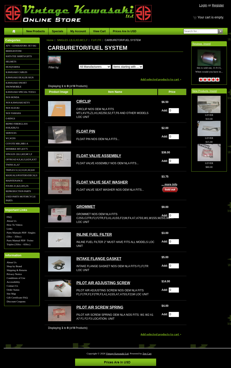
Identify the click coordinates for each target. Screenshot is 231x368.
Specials (57, 31)
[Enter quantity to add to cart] (174, 110)
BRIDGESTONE (14, 51)
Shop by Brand (14, 266)
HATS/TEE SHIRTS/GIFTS (19, 56)
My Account (78, 31)
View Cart (99, 31)
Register (218, 5)
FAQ (9, 217)
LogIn (203, 5)
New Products (35, 31)
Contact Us (12, 285)
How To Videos (14, 224)
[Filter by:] (95, 67)
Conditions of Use (16, 278)
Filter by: (54, 67)
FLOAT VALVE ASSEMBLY (98, 156)
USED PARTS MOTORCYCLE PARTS (21, 198)
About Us (11, 220)
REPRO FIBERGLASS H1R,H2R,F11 (17, 126)
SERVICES (11, 133)
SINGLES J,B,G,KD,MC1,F (19, 154)
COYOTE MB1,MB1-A (17, 143)
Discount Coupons (16, 301)
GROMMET (85, 207)
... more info (169, 184)
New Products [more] (204, 91)
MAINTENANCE (14, 180)
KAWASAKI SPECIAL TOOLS (21, 92)
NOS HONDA (12, 97)
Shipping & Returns (17, 270)
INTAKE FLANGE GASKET (99, 259)
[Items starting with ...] (127, 67)
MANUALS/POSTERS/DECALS (21, 175)
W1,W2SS (11, 138)
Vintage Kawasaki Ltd (117, 353)
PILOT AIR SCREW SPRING (99, 307)
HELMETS (11, 61)
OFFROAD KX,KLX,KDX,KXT (21, 159)
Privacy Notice (14, 274)
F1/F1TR (96, 40)
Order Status (13, 289)
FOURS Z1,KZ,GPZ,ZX (17, 186)
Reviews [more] (201, 43)
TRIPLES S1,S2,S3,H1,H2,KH (20, 170)
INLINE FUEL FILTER (94, 235)
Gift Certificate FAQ (17, 297)
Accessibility (13, 281)
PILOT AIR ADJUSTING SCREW (103, 283)
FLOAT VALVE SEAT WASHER (102, 182)
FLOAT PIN (85, 131)
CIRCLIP (83, 101)
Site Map (11, 293)
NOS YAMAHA (13, 113)
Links (9, 228)
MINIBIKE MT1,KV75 (17, 149)
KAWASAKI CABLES (16, 72)
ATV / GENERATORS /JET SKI (21, 45)
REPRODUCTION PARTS (18, 191)
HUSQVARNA (13, 67)
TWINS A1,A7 (13, 165)
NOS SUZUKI (12, 108)
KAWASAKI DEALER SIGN (19, 77)
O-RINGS (10, 118)
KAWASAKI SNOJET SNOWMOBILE (16, 85)
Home (50, 40)
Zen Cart (147, 353)
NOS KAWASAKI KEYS (18, 102)
